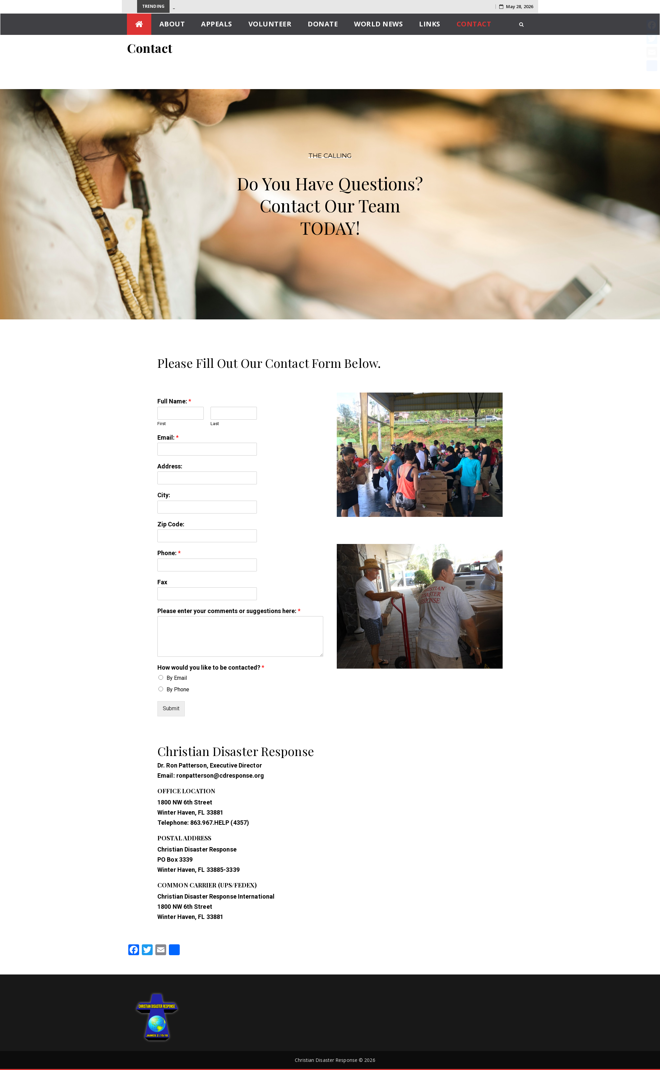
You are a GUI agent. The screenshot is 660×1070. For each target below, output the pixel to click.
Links (429, 23)
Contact (474, 23)
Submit (171, 708)
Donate (323, 23)
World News (378, 23)
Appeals (216, 23)
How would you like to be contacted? (210, 667)
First (161, 423)
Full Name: (174, 401)
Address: (169, 466)
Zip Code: (170, 524)
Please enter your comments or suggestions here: (229, 610)
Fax (162, 582)
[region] (330, 200)
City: (163, 495)
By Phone (178, 689)
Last (215, 423)
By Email (177, 678)
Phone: (169, 553)
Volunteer (270, 23)
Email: (168, 437)
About (172, 23)
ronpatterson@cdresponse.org (220, 775)
